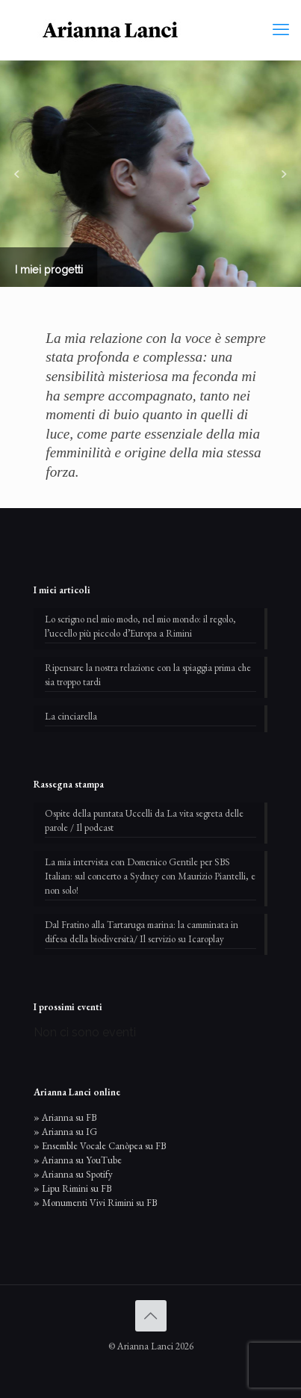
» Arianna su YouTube (78, 1160)
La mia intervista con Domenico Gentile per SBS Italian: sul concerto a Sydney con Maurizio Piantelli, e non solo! (150, 876)
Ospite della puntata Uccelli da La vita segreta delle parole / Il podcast (144, 820)
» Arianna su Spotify (73, 1174)
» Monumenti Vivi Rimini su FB (95, 1202)
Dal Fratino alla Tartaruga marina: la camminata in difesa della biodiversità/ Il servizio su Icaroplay (141, 931)
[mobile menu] (281, 30)
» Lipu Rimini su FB (72, 1188)
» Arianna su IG (65, 1131)
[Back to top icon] (151, 1315)
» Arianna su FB (65, 1117)
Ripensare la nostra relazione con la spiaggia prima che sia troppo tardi (148, 674)
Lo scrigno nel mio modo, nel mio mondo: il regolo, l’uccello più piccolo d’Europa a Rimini (140, 626)
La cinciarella (71, 716)
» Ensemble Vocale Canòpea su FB (100, 1145)
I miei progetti (49, 269)
